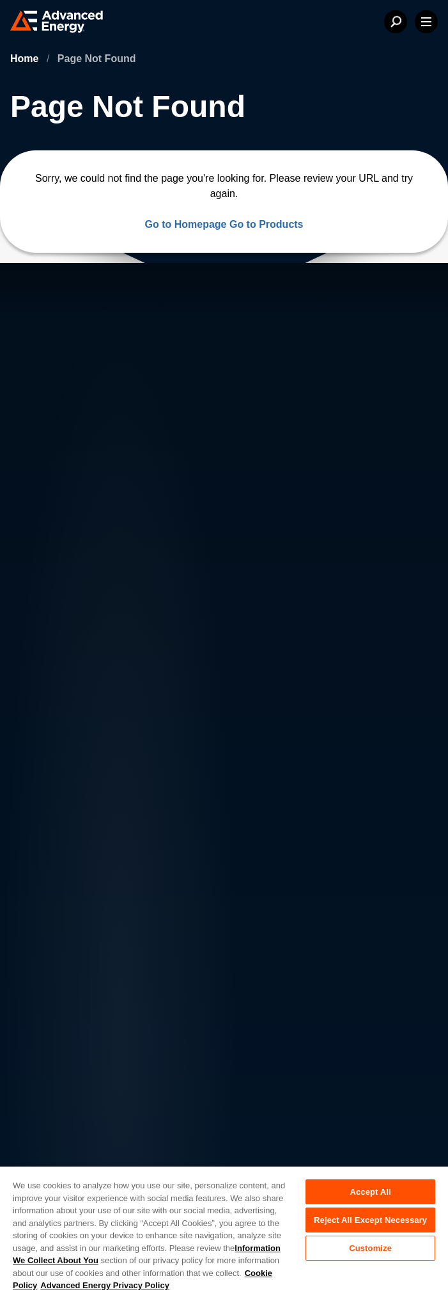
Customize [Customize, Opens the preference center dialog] (370, 1248)
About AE (52, 843)
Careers (143, 843)
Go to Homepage (185, 224)
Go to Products (266, 224)
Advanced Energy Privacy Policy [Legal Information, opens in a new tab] (104, 1285)
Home (26, 58)
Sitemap (47, 1134)
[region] (224, 1228)
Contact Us (56, 868)
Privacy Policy (58, 1054)
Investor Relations (166, 868)
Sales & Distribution (170, 894)
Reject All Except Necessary (370, 1220)
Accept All (370, 1192)
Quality (45, 1108)
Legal (41, 1081)
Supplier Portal (60, 1161)
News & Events (65, 894)
